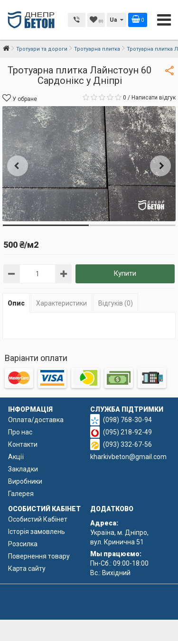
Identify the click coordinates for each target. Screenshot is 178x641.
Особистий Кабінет (37, 519)
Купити (124, 273)
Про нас (20, 432)
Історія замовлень (36, 531)
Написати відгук (153, 97)
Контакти (22, 444)
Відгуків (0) (115, 303)
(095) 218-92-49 (127, 432)
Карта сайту (27, 568)
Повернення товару (39, 556)
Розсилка (22, 544)
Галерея (21, 493)
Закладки (23, 469)
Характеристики (61, 303)
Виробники (25, 481)
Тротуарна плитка (97, 49)
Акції (16, 456)
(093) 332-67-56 (127, 444)
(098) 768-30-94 (127, 420)
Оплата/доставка (36, 420)
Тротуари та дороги (41, 49)
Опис (16, 303)
